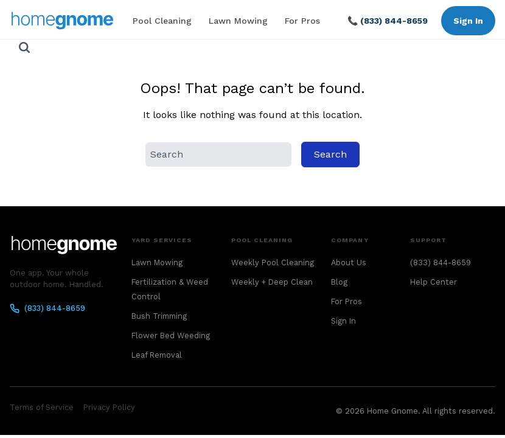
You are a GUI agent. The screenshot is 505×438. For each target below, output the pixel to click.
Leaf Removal (156, 355)
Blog (339, 282)
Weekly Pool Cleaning (272, 262)
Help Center (433, 282)
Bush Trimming (159, 316)
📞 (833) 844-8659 (387, 21)
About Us (348, 262)
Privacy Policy (109, 407)
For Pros (302, 21)
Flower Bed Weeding (170, 335)
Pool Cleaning (162, 21)
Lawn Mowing (238, 21)
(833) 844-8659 (47, 308)
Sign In (468, 21)
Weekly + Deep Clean (272, 282)
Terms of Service (42, 407)
